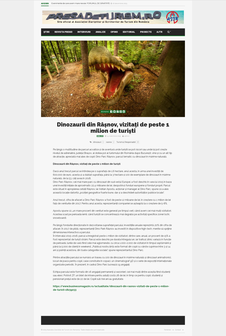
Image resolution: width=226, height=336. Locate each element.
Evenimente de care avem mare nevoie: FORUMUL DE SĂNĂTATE (80, 3)
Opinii (114, 32)
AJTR (159, 32)
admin (126, 136)
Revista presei (63, 32)
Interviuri (84, 32)
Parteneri (167, 330)
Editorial (129, 32)
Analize (100, 32)
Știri (47, 32)
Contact (178, 330)
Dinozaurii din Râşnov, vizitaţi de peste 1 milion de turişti (113, 127)
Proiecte (146, 32)
